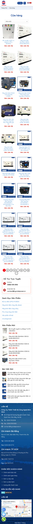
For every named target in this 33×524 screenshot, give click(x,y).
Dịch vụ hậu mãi (8, 479)
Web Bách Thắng (20, 523)
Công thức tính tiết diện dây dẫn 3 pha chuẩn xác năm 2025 (18, 391)
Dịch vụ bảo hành (9, 482)
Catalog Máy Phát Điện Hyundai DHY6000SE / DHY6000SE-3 (24, 202)
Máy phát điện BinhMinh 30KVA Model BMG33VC (24, 42)
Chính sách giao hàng (10, 475)
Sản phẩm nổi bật (7, 315)
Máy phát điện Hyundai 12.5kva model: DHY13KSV (8, 148)
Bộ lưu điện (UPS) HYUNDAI (10, 301)
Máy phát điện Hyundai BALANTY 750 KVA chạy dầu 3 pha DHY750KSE (24, 259)
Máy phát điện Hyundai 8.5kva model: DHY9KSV (24, 121)
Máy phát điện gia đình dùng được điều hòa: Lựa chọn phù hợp (18, 385)
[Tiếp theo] (16, 273)
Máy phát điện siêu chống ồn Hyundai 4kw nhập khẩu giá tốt (8, 122)
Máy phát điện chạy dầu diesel (12, 305)
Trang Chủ (4, 8)
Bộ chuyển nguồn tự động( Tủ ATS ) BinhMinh (8, 42)
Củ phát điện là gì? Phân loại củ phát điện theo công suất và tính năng (19, 373)
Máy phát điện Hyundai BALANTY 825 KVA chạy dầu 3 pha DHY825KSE (8, 259)
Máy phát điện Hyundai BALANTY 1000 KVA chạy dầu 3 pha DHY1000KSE (8, 231)
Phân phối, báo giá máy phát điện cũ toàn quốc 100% (18, 397)
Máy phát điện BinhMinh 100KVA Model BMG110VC (8, 68)
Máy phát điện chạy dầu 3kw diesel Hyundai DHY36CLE (24, 175)
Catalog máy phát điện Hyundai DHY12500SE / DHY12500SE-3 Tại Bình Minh (8, 203)
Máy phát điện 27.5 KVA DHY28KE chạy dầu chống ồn (24, 148)
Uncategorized (6, 319)
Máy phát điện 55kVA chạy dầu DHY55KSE (8, 174)
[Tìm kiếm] (24, 3)
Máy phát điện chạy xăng (10, 308)
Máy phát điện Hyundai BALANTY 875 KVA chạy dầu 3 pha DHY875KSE (24, 231)
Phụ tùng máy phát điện (10, 312)
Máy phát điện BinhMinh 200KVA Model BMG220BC (24, 68)
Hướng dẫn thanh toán (11, 485)
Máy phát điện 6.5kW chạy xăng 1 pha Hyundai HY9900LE (24, 94)
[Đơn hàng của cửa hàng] (16, 21)
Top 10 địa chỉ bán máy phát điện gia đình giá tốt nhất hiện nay (19, 379)
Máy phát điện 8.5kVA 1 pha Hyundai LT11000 (8, 94)
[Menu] (20, 3)
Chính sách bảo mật (10, 472)
